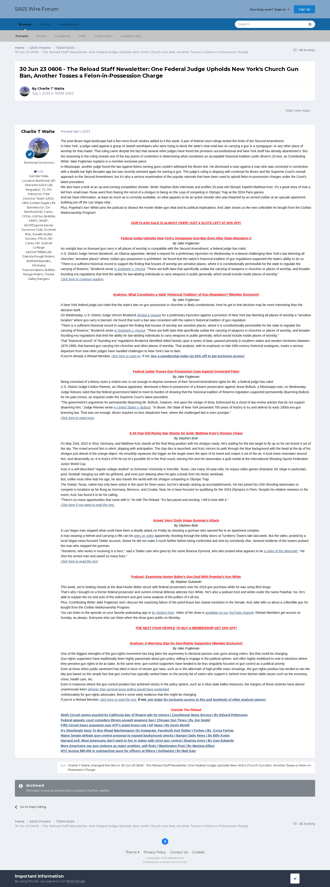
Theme (132, 852)
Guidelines (62, 36)
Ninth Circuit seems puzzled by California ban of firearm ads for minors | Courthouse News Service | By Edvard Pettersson (154, 715)
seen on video (144, 536)
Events (42, 36)
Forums (22, 36)
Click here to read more (77, 418)
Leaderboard (131, 36)
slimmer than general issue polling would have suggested (128, 689)
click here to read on (125, 356)
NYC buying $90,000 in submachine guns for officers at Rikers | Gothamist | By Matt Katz (128, 751)
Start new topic (298, 110)
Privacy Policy (155, 852)
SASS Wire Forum (37, 9)
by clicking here (163, 612)
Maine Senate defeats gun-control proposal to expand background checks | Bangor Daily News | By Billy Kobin (145, 735)
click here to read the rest (118, 699)
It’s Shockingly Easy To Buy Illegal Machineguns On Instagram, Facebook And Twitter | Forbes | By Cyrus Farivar (147, 730)
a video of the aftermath (281, 551)
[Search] (259, 24)
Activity (45, 24)
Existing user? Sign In (269, 9)
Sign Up (304, 9)
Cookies (198, 852)
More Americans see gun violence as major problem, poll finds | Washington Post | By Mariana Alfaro (137, 746)
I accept (301, 878)
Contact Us (179, 852)
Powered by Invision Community (165, 862)
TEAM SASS (64, 93)
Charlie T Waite (50, 89)
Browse (25, 26)
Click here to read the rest (79, 561)
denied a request (149, 315)
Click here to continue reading (82, 279)
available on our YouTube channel (229, 612)
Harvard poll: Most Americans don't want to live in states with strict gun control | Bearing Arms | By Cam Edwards (147, 740)
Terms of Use (75, 881)
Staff (82, 36)
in (129, 269)
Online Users (103, 36)
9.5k (39, 171)
